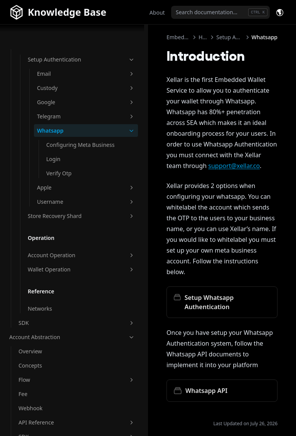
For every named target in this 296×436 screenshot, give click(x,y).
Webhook (30, 407)
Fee (22, 393)
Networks (40, 308)
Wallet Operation (57, 269)
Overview (30, 350)
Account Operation (57, 254)
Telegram (61, 99)
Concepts (30, 365)
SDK (52, 322)
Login (53, 150)
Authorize (138, 394)
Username (61, 193)
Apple (61, 179)
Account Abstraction (47, 336)
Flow (52, 379)
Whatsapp (61, 114)
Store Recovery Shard (57, 211)
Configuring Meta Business (64, 132)
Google (61, 85)
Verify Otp (59, 164)
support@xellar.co (143, 144)
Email (61, 57)
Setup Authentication (57, 39)
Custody (61, 71)
